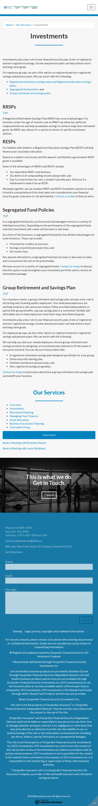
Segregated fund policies (24, 89)
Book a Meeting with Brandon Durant (24, 442)
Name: (10, 562)
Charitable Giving (20, 427)
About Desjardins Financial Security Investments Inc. (49, 699)
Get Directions (14, 553)
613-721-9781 (20, 532)
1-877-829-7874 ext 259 (32, 536)
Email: (9, 576)
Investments (17, 408)
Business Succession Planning (27, 423)
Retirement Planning (22, 412)
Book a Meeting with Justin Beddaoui (24, 448)
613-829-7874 (23, 528)
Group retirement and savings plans (30, 93)
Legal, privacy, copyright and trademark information (54, 631)
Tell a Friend (49, 434)
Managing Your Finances (24, 416)
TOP (5, 112)
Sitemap (17, 631)
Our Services (23, 24)
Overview (15, 404)
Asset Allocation (19, 419)
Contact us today (65, 196)
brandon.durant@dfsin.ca (27, 542)
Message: (12, 590)
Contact (49, 495)
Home (9, 24)
